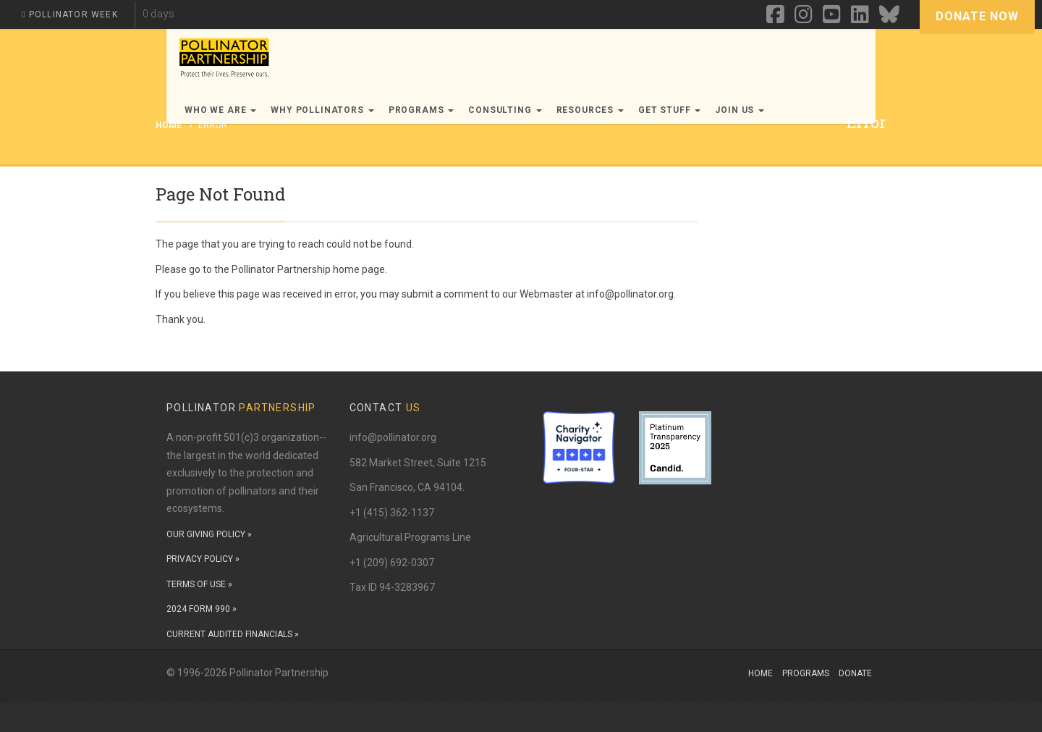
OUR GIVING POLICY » (209, 534)
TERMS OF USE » (199, 584)
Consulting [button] (504, 110)
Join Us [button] (739, 110)
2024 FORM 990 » (201, 609)
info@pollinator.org (393, 437)
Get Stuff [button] (669, 110)
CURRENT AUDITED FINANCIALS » (232, 634)
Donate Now (977, 16)
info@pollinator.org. (631, 294)
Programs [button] (421, 110)
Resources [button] (590, 110)
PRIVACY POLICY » (203, 559)
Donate (855, 673)
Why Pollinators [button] (322, 110)
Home (760, 673)
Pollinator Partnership (281, 269)
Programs (805, 673)
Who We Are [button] (220, 110)
